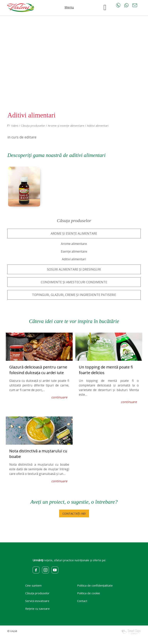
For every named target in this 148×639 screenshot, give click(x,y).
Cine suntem (33, 585)
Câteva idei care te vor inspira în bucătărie (74, 321)
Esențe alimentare (74, 251)
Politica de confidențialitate (95, 585)
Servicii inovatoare (37, 601)
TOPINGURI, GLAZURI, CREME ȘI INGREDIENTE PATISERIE (74, 295)
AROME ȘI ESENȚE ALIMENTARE (74, 233)
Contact (82, 601)
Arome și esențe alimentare (66, 125)
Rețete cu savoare (37, 608)
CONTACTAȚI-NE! (74, 513)
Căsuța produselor (33, 125)
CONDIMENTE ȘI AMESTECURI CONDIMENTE (74, 282)
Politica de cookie (88, 593)
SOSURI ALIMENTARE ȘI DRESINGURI (74, 269)
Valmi (14, 125)
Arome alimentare (74, 244)
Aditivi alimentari (97, 125)
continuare (59, 397)
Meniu (69, 7)
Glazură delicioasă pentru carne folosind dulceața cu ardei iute (38, 369)
